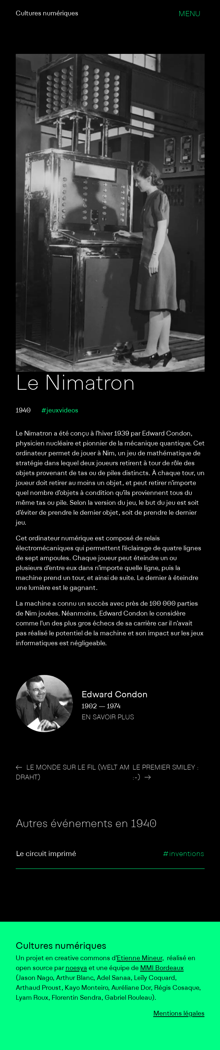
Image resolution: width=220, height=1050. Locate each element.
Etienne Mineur (139, 958)
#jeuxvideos (59, 411)
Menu (189, 14)
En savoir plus (108, 718)
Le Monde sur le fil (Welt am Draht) (73, 773)
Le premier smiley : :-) (166, 773)
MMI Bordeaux (162, 968)
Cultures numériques (47, 14)
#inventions (183, 854)
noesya (76, 968)
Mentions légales (179, 1014)
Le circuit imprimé (46, 854)
